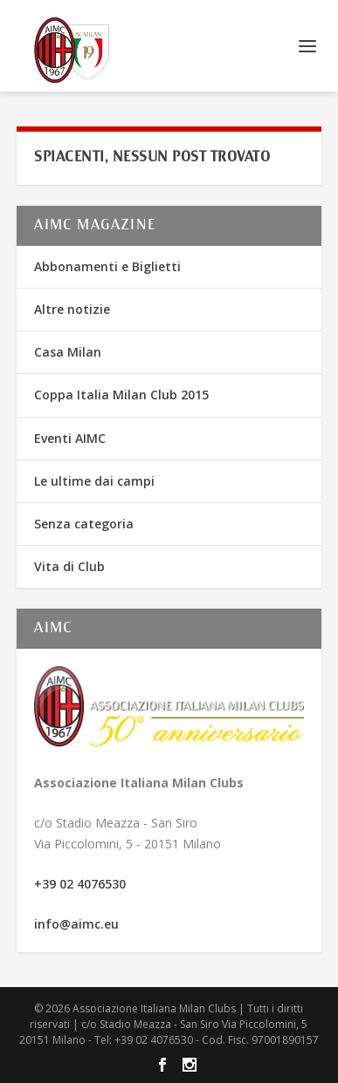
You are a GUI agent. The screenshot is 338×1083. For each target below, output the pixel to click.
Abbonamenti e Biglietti (107, 266)
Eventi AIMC (70, 438)
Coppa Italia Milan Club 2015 (121, 394)
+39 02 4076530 (80, 883)
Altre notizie (72, 309)
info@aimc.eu (76, 924)
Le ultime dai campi (94, 481)
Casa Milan (67, 352)
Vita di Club (69, 566)
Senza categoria (84, 523)
